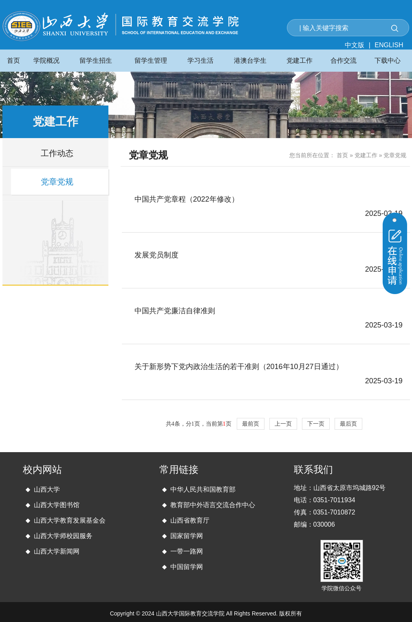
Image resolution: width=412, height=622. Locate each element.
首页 (342, 155)
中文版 (354, 45)
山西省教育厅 (189, 520)
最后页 (348, 424)
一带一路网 (186, 551)
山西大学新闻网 (56, 551)
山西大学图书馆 (56, 504)
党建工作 (366, 155)
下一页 (315, 424)
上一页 (283, 424)
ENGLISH (389, 45)
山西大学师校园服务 (63, 535)
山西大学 (47, 489)
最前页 (250, 424)
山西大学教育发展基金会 (70, 520)
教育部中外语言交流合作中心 (212, 504)
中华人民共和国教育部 (203, 489)
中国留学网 (186, 566)
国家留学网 (186, 535)
